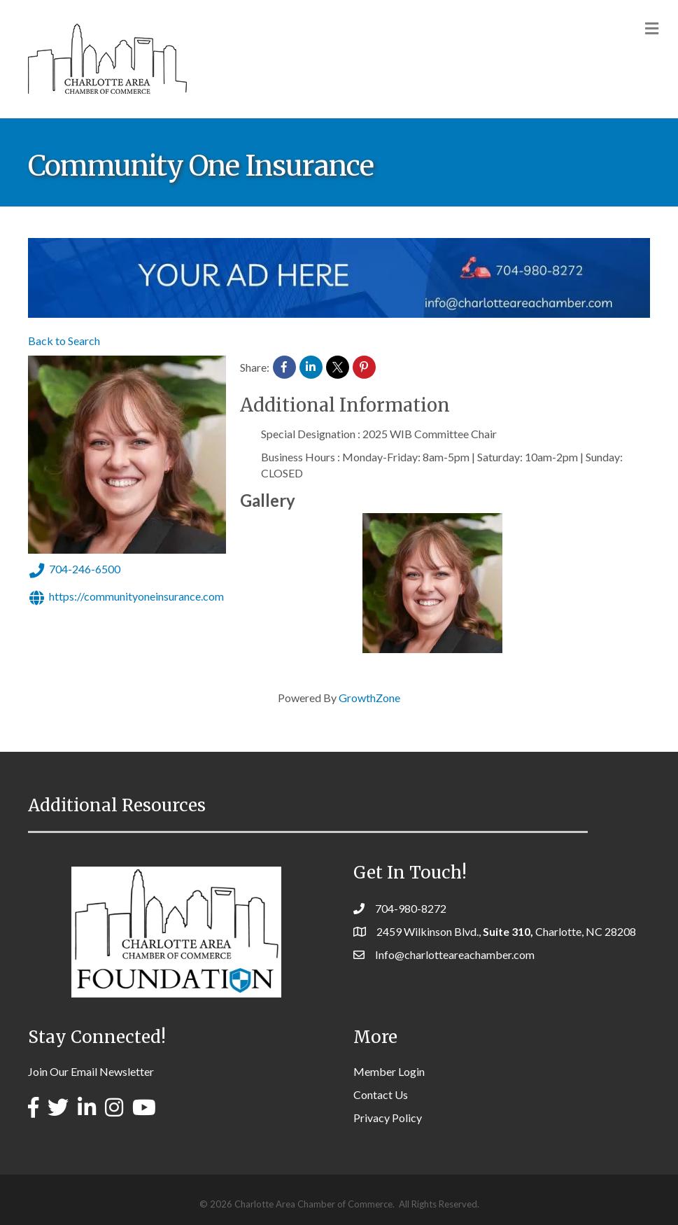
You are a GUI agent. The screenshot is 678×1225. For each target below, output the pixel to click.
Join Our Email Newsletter (91, 1071)
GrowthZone (369, 697)
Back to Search (64, 340)
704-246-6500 (74, 570)
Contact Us (380, 1094)
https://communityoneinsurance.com (126, 598)
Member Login (389, 1071)
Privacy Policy (387, 1117)
